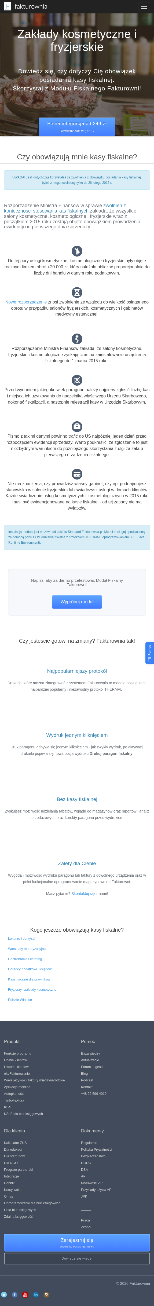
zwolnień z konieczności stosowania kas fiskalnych (65, 208)
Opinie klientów (15, 1060)
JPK (84, 1196)
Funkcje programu (17, 1053)
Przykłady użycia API (96, 1190)
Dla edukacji (13, 1149)
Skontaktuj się (83, 893)
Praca (85, 1220)
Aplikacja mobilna (17, 1087)
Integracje (11, 1176)
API (83, 1176)
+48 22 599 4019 (94, 1094)
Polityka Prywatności (96, 1149)
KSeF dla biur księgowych (23, 1114)
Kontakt (87, 1087)
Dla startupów (14, 1156)
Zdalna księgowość (18, 1217)
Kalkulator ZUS (15, 1143)
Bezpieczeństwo (93, 1156)
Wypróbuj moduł (77, 601)
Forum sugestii (92, 1067)
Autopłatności (14, 1094)
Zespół (86, 1227)
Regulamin (89, 1143)
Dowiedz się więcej (76, 1258)
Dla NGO (11, 1163)
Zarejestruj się (77, 1243)
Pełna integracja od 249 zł (77, 127)
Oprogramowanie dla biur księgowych (32, 1203)
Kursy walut (12, 1190)
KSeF (8, 1107)
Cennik (9, 1183)
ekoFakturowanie (17, 1073)
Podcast (87, 1080)
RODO (86, 1163)
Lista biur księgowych (20, 1210)
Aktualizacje (90, 1060)
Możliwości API (92, 1183)
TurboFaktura (14, 1100)
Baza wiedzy (90, 1053)
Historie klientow (16, 1067)
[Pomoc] (149, 653)
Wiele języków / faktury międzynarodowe (34, 1080)
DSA (84, 1170)
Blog (84, 1073)
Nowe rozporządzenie (26, 302)
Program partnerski (18, 1170)
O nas (8, 1196)
